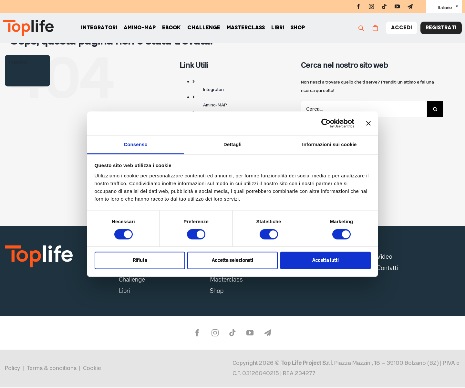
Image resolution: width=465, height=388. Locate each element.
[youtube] (397, 6)
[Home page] (28, 29)
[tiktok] (384, 6)
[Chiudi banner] (368, 123)
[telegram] (410, 6)
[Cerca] (364, 29)
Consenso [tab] (135, 144)
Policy (12, 369)
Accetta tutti (325, 260)
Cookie (92, 369)
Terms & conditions (51, 369)
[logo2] (39, 247)
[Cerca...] (364, 109)
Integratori (213, 89)
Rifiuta (140, 260)
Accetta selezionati (232, 260)
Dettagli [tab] (232, 144)
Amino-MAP (215, 105)
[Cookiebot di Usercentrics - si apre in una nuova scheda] (326, 123)
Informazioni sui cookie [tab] (329, 144)
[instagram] (371, 6)
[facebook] (358, 6)
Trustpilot (17, 62)
